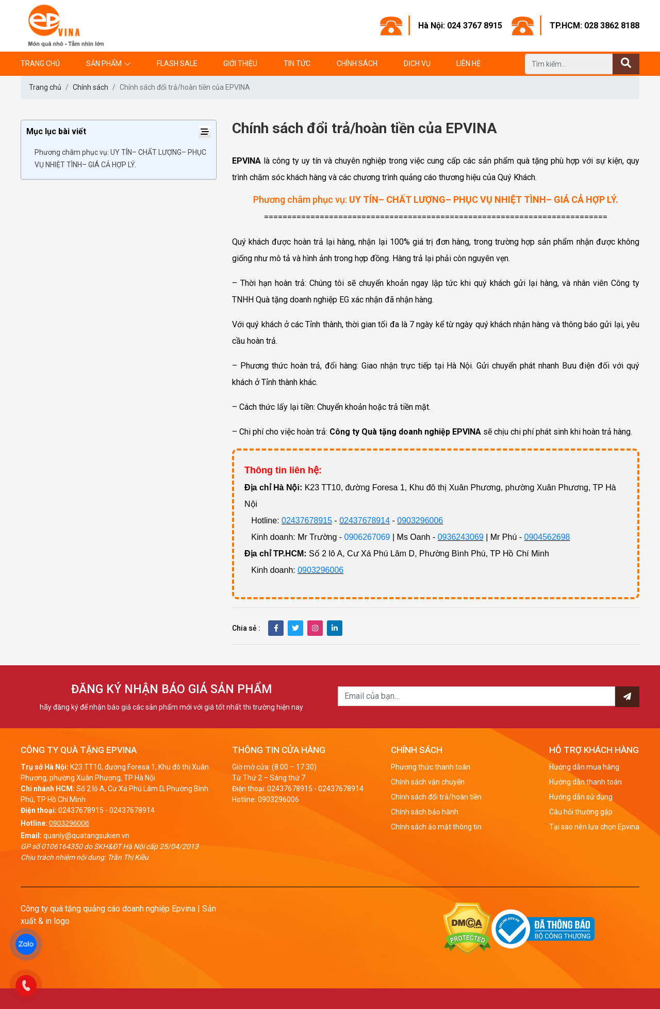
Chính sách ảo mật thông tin (436, 827)
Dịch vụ (417, 63)
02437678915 (307, 520)
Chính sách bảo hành (424, 812)
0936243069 (461, 537)
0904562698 (547, 537)
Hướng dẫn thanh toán (585, 782)
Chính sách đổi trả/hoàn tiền (436, 797)
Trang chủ (40, 63)
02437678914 (364, 520)
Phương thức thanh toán (430, 767)
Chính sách (357, 63)
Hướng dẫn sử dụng (581, 797)
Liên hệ (468, 63)
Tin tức (297, 63)
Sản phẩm (104, 63)
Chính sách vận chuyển (428, 782)
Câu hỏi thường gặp (581, 812)
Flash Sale (177, 63)
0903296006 (420, 520)
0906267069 (367, 537)
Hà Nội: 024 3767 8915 (460, 25)
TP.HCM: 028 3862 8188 (594, 25)
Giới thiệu (240, 63)
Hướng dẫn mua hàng (584, 767)
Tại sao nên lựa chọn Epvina (594, 827)
